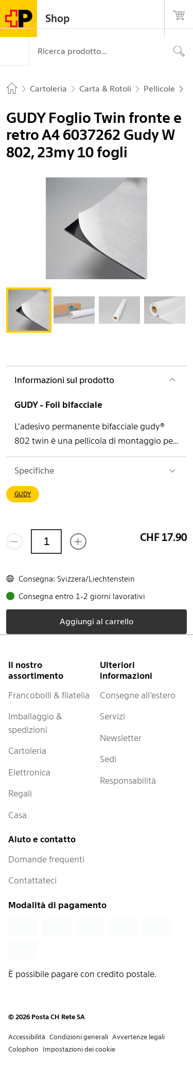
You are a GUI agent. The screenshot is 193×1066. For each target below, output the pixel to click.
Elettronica (29, 772)
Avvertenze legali (138, 1037)
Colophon (23, 1049)
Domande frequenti (46, 859)
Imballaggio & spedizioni (35, 723)
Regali (20, 793)
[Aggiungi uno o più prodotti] (78, 541)
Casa (17, 815)
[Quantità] (46, 541)
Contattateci (32, 880)
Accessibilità (26, 1037)
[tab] (28, 310)
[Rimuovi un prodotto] (14, 541)
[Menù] (14, 51)
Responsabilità (128, 780)
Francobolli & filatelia (49, 695)
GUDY (22, 494)
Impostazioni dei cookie (79, 1049)
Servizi (112, 716)
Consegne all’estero (138, 695)
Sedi (108, 759)
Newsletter (121, 738)
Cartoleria (27, 751)
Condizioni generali (78, 1037)
